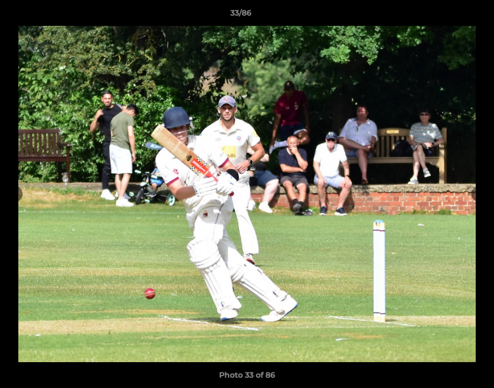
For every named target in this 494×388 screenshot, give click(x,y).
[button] (448, 15)
